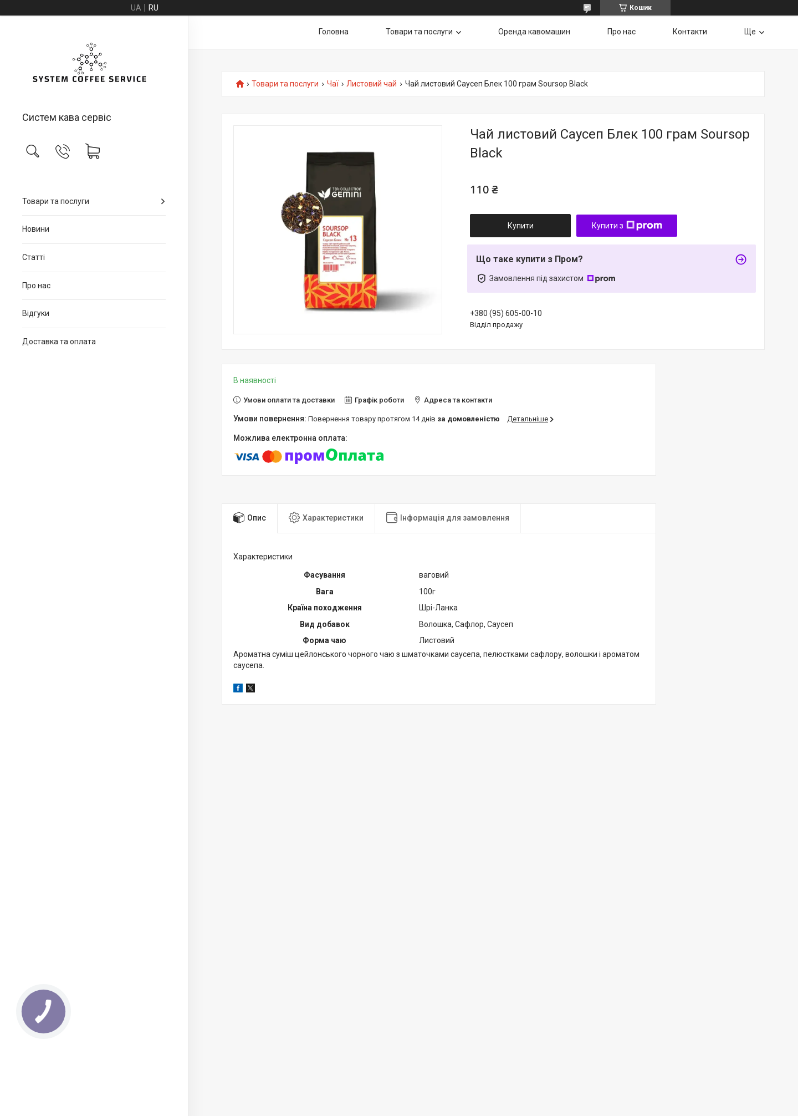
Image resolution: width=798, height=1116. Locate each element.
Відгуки (35, 313)
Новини (35, 229)
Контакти (690, 31)
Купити (521, 225)
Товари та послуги (55, 201)
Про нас (36, 285)
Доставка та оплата (59, 341)
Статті (33, 257)
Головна (334, 31)
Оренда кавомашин (534, 31)
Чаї (333, 84)
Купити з (627, 226)
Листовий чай (371, 84)
